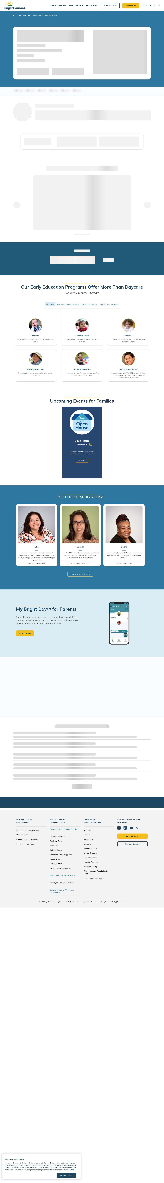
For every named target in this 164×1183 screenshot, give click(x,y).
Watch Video (25, 634)
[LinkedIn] (125, 828)
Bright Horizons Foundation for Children (96, 872)
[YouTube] (131, 828)
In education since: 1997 (37, 564)
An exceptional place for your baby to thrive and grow (35, 341)
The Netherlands (90, 858)
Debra (124, 547)
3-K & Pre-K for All (128, 370)
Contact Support (132, 844)
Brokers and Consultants (60, 869)
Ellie (37, 547)
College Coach (56, 850)
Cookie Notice (95, 902)
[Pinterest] (137, 828)
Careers (87, 835)
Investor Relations (91, 862)
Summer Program (81, 370)
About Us (87, 831)
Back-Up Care (56, 841)
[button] (59, 5)
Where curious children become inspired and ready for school (128, 341)
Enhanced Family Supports (61, 855)
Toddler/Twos (82, 336)
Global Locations (90, 849)
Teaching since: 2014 (124, 564)
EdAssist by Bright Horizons (62, 876)
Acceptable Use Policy (108, 902)
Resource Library (90, 867)
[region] (41, 1166)
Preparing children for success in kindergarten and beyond (35, 374)
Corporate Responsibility (93, 879)
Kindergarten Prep (35, 370)
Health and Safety (89, 304)
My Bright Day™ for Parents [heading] (46, 609)
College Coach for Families (27, 840)
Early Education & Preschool (27, 831)
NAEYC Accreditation (109, 304)
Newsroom (88, 840)
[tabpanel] (82, 443)
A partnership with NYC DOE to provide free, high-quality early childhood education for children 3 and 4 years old (128, 375)
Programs (50, 304)
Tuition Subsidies (57, 864)
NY (14, 16)
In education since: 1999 (80, 564)
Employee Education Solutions (62, 883)
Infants (35, 336)
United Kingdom (90, 853)
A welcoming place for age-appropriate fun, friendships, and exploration (82, 374)
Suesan (80, 547)
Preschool (128, 336)
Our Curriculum (22, 835)
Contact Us (130, 6)
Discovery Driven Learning (68, 304)
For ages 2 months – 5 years (82, 293)
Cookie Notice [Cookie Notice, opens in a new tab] (69, 1170)
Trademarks (121, 902)
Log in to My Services (25, 844)
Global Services (56, 859)
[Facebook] (119, 828)
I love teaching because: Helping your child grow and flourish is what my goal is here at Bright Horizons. (124, 555)
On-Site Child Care (57, 837)
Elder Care (54, 846)
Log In (147, 5)
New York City (24, 16)
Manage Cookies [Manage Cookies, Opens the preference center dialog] (66, 1175)
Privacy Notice (85, 902)
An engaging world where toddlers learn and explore (82, 341)
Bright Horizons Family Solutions (64, 829)
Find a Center (110, 6)
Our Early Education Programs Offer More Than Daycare (82, 287)
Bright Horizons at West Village (45, 16)
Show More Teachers (80, 575)
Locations (88, 844)
